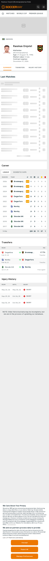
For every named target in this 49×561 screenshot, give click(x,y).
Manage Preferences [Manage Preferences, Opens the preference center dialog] (24, 556)
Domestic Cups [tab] (19, 172)
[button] (38, 7)
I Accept (24, 543)
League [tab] (6, 172)
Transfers (20, 67)
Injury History (35, 67)
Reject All (24, 549)
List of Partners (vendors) (13, 538)
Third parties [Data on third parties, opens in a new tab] (11, 524)
